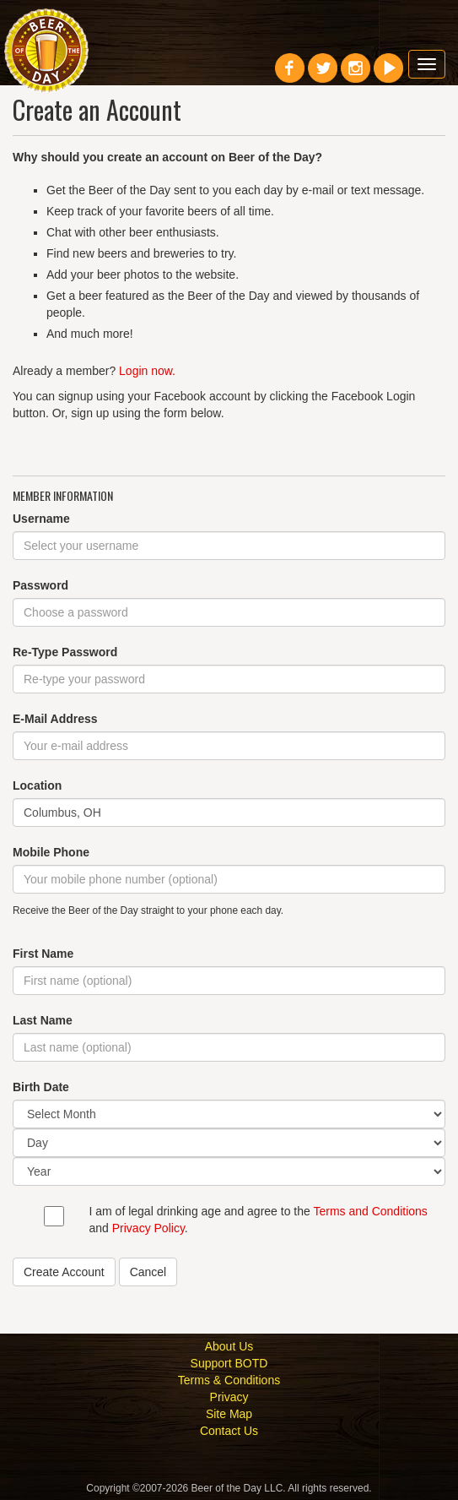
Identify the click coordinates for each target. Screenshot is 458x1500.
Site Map (229, 1414)
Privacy (229, 1397)
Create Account (64, 1272)
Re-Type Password (65, 652)
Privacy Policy (148, 1228)
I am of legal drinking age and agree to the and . (258, 1219)
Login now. (147, 371)
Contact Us (229, 1431)
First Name (43, 953)
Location (37, 785)
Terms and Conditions (370, 1211)
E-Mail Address (55, 719)
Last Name (43, 1020)
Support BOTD (229, 1363)
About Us (229, 1346)
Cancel (148, 1272)
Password (40, 585)
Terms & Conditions (229, 1380)
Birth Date (41, 1087)
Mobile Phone (51, 852)
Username (41, 518)
